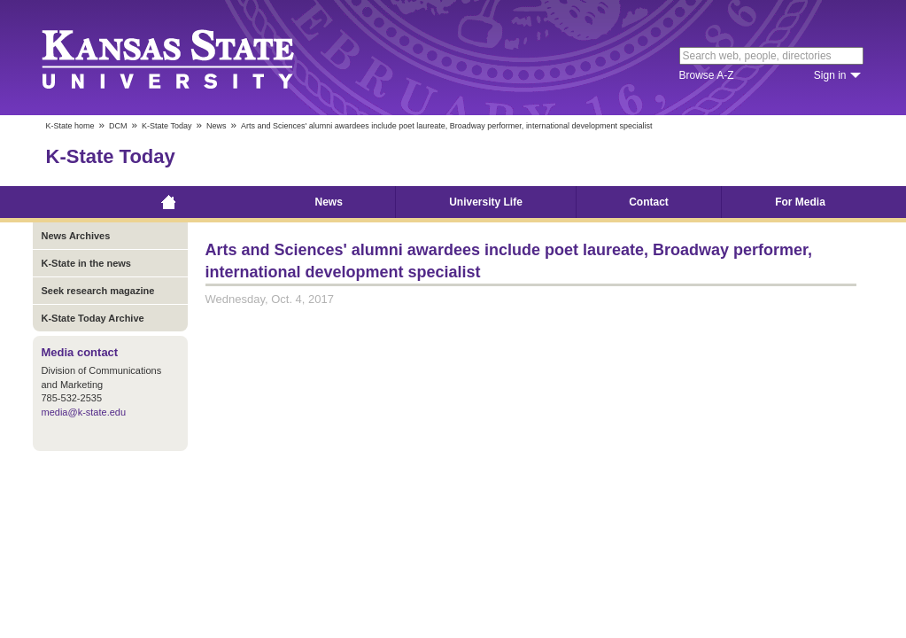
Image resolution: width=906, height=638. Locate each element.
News (216, 125)
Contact (649, 202)
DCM (118, 125)
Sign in (830, 75)
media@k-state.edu (84, 412)
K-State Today (166, 125)
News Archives (76, 235)
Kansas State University (190, 57)
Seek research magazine (98, 290)
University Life (486, 202)
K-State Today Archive (93, 318)
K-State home (70, 125)
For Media (800, 202)
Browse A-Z (706, 75)
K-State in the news (86, 263)
